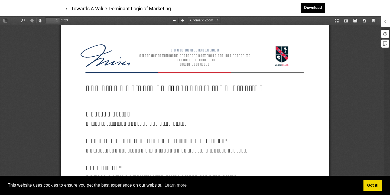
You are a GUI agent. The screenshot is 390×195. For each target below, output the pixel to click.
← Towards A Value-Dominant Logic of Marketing (118, 8)
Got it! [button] (372, 185)
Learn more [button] (175, 185)
